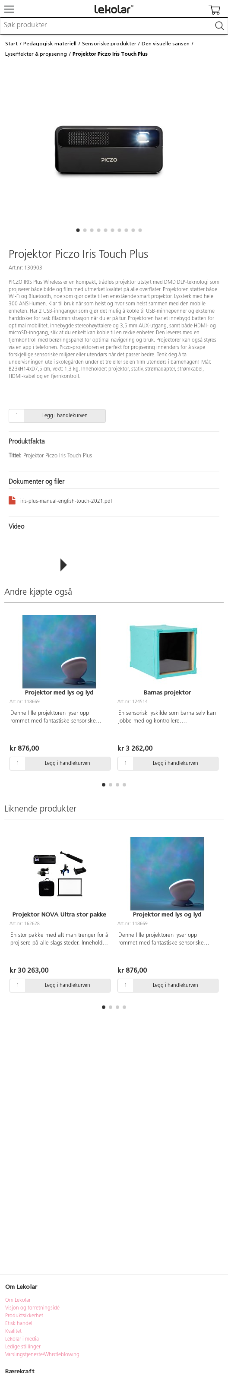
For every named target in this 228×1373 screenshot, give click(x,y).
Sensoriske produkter (109, 44)
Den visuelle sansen (166, 44)
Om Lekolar (18, 1300)
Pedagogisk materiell (49, 44)
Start (11, 44)
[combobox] (114, 26)
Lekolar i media (22, 1339)
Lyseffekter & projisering (36, 54)
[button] (77, 230)
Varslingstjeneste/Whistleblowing (42, 1354)
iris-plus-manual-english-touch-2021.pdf (60, 499)
